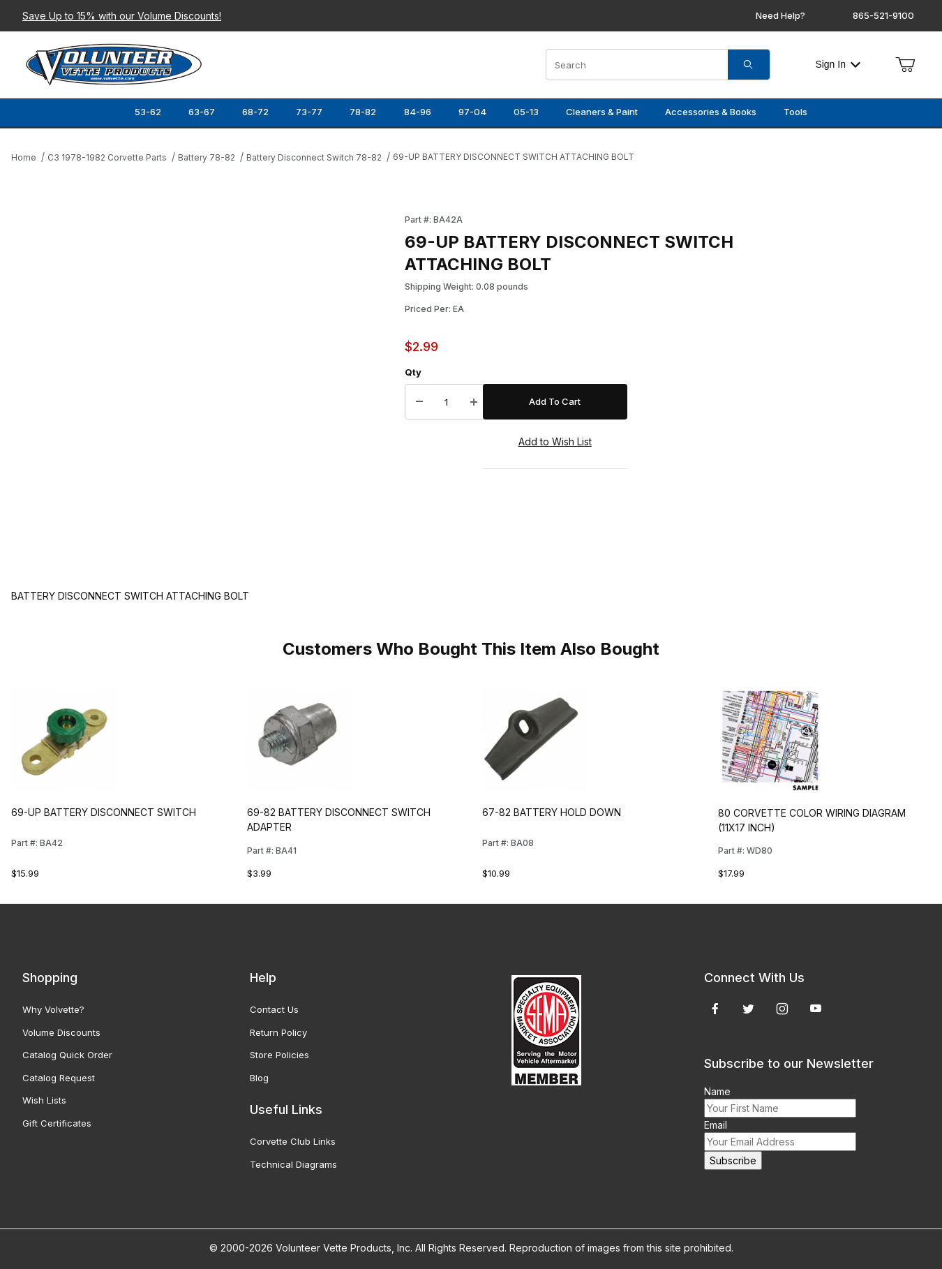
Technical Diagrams (293, 1164)
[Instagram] (782, 1008)
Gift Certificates (56, 1123)
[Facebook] (715, 1008)
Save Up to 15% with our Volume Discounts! (121, 16)
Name (717, 1091)
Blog (259, 1077)
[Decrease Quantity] (419, 402)
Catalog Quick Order (67, 1054)
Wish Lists (44, 1100)
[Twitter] (748, 1008)
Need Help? (780, 15)
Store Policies (279, 1054)
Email (715, 1125)
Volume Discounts (61, 1032)
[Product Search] (637, 65)
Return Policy (278, 1032)
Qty (413, 372)
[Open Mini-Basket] (905, 65)
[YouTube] (816, 1008)
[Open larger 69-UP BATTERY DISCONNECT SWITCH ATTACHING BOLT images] (203, 387)
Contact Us (274, 1009)
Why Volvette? (53, 1009)
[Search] (749, 65)
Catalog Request (58, 1077)
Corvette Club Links (293, 1141)
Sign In (837, 64)
